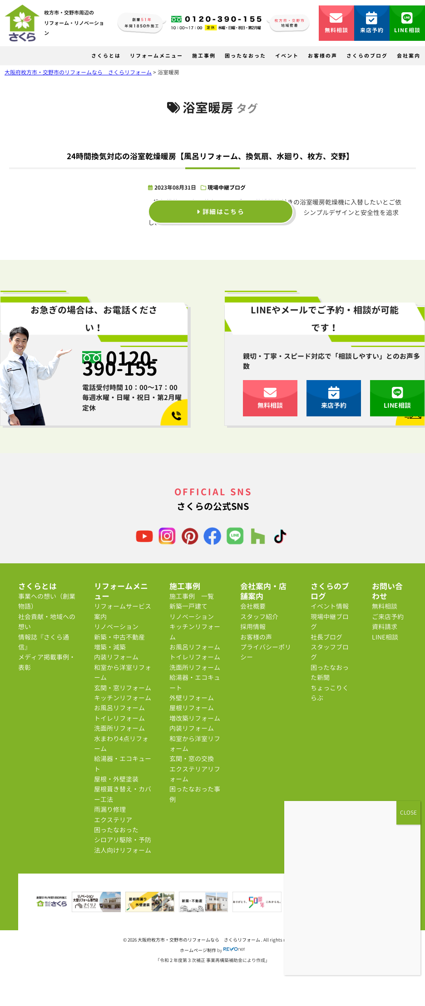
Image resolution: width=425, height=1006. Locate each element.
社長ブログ (326, 637)
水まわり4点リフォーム (121, 743)
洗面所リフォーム (119, 728)
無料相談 (337, 23)
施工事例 (204, 55)
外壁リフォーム (191, 697)
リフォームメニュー (156, 55)
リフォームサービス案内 (122, 611)
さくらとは (106, 55)
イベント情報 (330, 606)
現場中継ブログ (227, 187)
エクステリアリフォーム (194, 774)
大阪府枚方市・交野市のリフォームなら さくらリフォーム (199, 940)
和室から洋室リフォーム (122, 672)
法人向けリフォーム (122, 850)
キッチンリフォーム (122, 697)
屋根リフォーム (191, 707)
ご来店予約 (388, 616)
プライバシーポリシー (265, 652)
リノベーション (116, 626)
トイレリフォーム (119, 718)
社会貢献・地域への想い (46, 621)
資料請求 (384, 626)
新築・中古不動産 (119, 637)
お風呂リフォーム (119, 707)
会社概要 (253, 606)
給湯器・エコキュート (122, 763)
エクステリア (113, 820)
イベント (287, 55)
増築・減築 (110, 647)
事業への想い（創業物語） (46, 601)
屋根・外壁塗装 (116, 779)
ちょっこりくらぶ (330, 693)
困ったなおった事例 (194, 794)
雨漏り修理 (110, 809)
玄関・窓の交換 (191, 758)
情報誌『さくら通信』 (43, 642)
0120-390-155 (120, 363)
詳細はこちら (220, 211)
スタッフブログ (330, 652)
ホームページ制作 (198, 950)
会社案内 (408, 55)
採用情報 (253, 626)
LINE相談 (407, 23)
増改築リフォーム (194, 718)
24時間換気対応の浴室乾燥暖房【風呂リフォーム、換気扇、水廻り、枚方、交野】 (210, 156)
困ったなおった (245, 55)
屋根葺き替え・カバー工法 (122, 794)
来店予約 (372, 23)
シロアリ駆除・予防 (122, 839)
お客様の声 (322, 55)
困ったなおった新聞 (330, 672)
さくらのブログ (367, 55)
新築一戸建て (188, 606)
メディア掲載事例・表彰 (46, 662)
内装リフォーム (116, 657)
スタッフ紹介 (259, 616)
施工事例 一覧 (191, 596)
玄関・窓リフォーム (122, 688)
